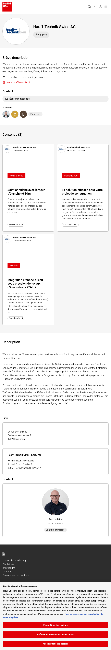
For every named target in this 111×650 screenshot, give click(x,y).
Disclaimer (8, 564)
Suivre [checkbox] (41, 34)
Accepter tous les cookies (55, 644)
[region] (55, 616)
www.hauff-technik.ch (16, 83)
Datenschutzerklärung (14, 560)
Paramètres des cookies (15, 575)
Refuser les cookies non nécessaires (55, 634)
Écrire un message (17, 98)
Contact (6, 571)
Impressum (8, 567)
